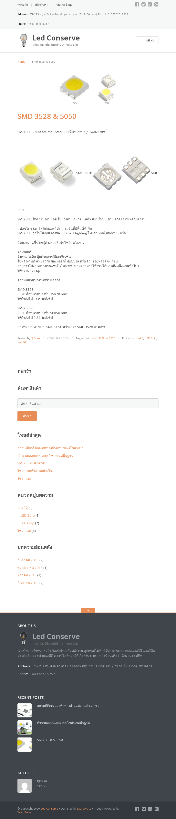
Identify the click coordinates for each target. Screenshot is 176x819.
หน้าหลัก (22, 4)
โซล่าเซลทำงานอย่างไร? (35, 471)
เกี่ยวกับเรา (41, 4)
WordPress (24, 812)
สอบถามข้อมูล (64, 4)
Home (21, 61)
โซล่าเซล (24, 478)
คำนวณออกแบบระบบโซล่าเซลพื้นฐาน (45, 455)
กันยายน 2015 (28, 583)
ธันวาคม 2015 (28, 560)
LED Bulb (27, 515)
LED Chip (150, 338)
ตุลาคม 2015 (26, 575)
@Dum (35, 338)
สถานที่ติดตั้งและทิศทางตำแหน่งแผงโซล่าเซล (50, 448)
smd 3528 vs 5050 (103, 338)
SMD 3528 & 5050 (46, 116)
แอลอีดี (139, 338)
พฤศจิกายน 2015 (30, 567)
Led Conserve (49, 808)
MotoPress (84, 808)
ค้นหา (27, 416)
